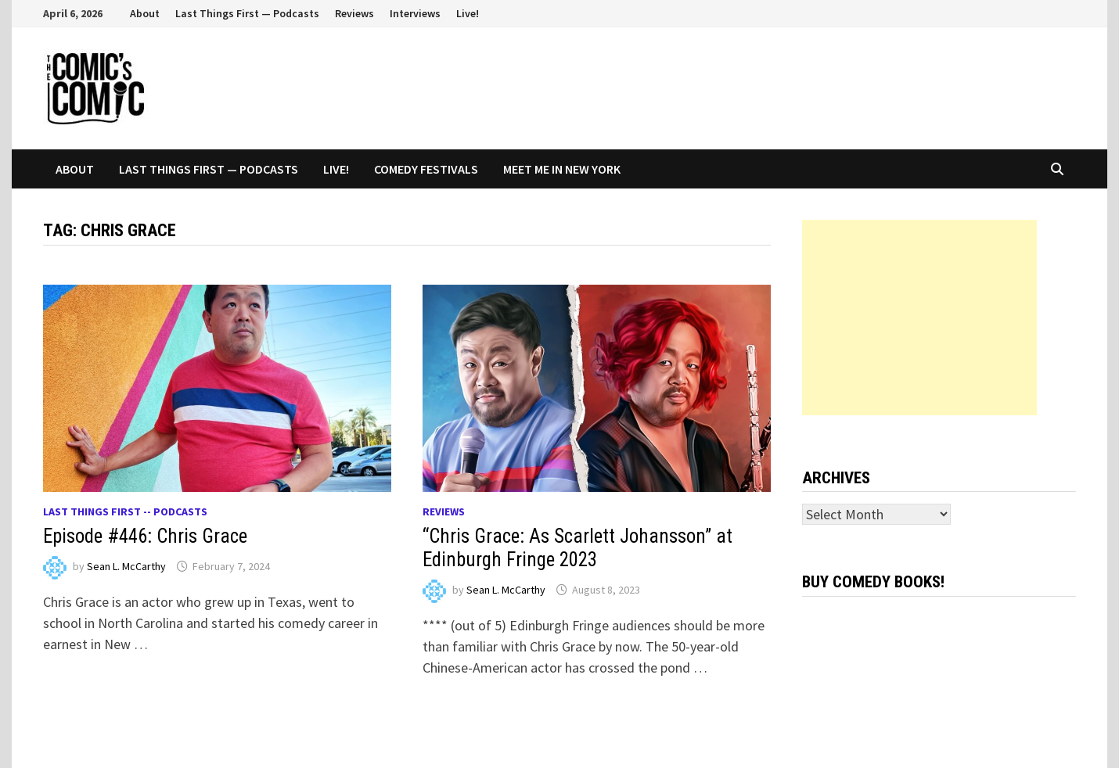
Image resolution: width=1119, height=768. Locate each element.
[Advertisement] (919, 317)
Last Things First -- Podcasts (125, 511)
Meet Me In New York (562, 169)
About (145, 13)
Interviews (415, 13)
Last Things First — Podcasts (247, 13)
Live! (467, 13)
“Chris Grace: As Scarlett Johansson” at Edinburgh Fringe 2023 (577, 548)
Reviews (354, 13)
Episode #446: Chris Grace (145, 536)
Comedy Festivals (426, 169)
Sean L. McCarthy (126, 566)
